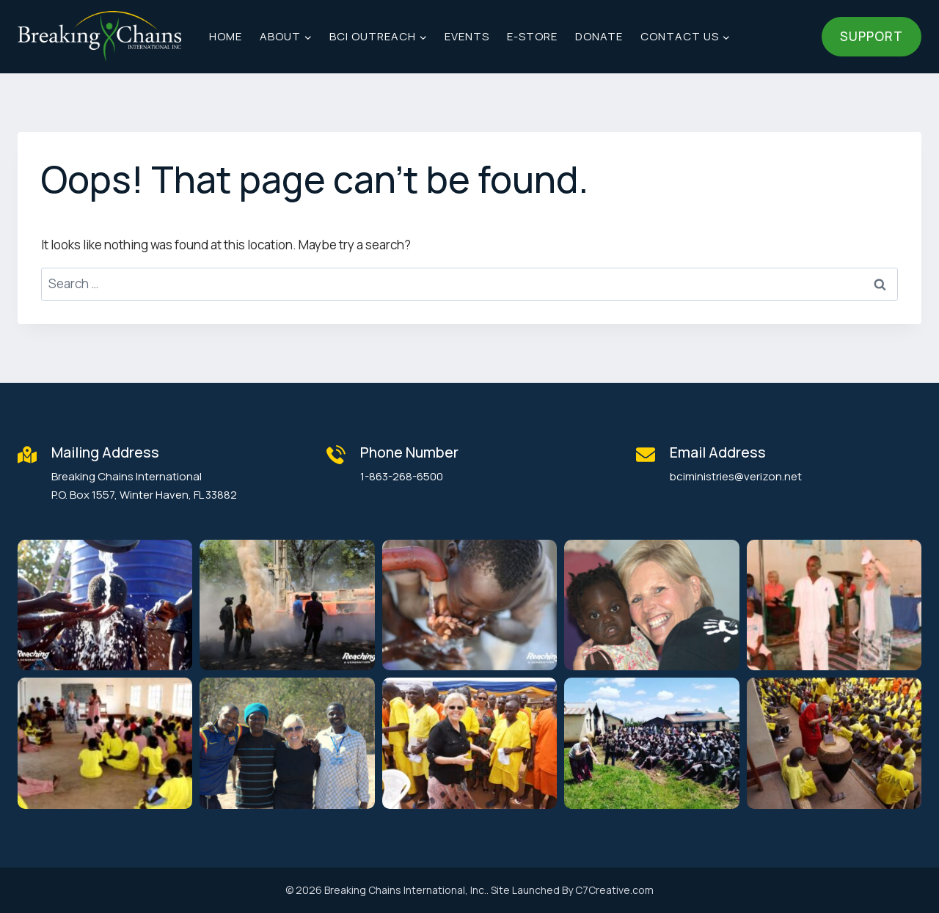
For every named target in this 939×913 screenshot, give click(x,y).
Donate (599, 36)
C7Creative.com (614, 890)
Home (225, 36)
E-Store (532, 36)
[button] (105, 605)
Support (871, 36)
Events (467, 36)
